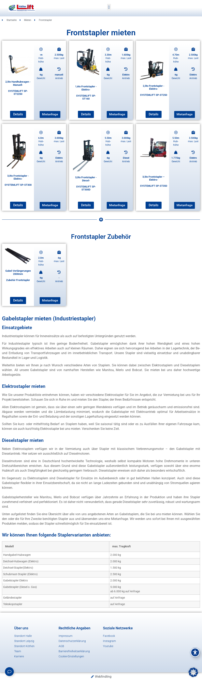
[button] (109, 7)
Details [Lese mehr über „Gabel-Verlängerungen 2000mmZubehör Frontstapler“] (18, 300)
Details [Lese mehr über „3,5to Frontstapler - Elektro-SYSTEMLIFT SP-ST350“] (153, 205)
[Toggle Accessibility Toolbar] (195, 652)
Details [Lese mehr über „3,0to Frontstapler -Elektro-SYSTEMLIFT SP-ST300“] (18, 205)
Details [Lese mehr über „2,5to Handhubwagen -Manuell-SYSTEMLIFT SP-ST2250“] (18, 114)
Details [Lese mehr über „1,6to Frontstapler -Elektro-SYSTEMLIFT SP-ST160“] (86, 114)
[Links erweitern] (9, 671)
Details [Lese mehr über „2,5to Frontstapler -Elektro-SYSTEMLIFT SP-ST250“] (153, 114)
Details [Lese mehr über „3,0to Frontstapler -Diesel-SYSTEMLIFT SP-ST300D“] (86, 205)
